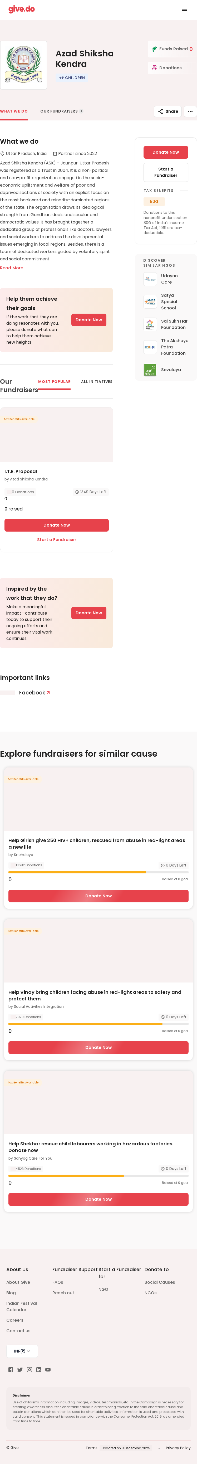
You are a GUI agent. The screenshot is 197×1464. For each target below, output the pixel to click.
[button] (72, 78)
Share (167, 111)
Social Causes (160, 1282)
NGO (103, 1289)
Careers (14, 1320)
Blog (11, 1293)
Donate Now (89, 320)
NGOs (151, 1293)
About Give (18, 1282)
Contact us (18, 1331)
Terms (91, 1448)
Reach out (63, 1293)
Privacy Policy (178, 1448)
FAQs (57, 1282)
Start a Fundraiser (56, 540)
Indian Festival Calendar (21, 1306)
